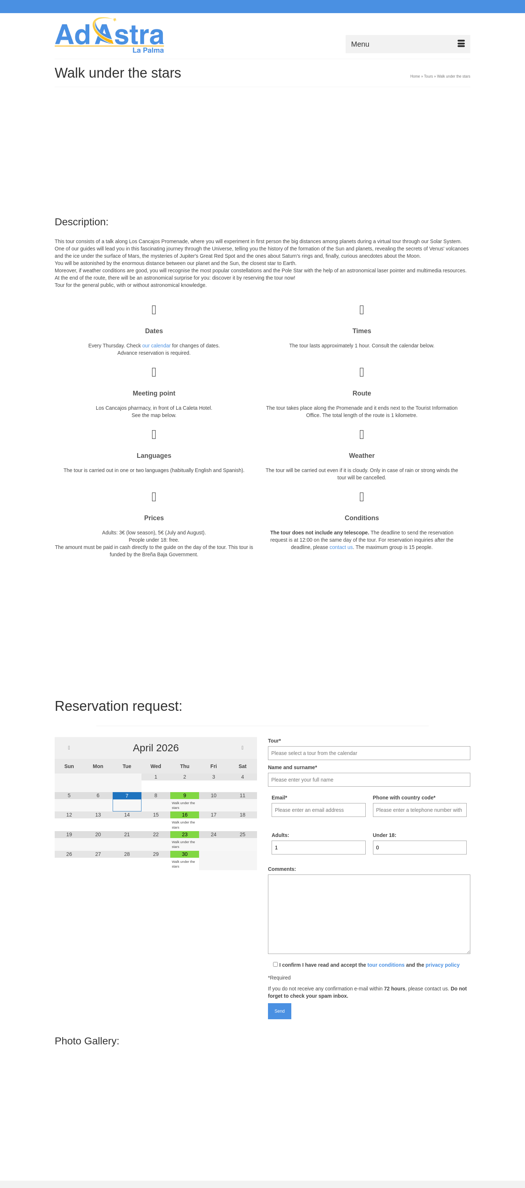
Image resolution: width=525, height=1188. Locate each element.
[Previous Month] (69, 748)
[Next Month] (242, 748)
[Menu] (408, 44)
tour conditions (386, 965)
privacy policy (442, 965)
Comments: (282, 869)
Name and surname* (292, 767)
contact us (341, 547)
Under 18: (385, 835)
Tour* (274, 741)
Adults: (280, 835)
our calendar (156, 345)
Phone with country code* (404, 798)
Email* (279, 798)
